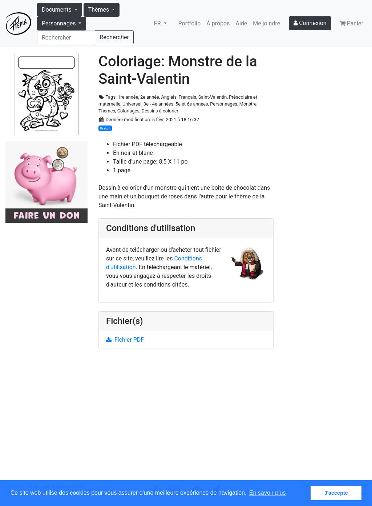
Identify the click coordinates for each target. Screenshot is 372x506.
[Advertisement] (186, 419)
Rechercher (114, 37)
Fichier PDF (125, 339)
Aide (241, 23)
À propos (218, 23)
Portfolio (189, 23)
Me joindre (266, 23)
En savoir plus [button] (267, 493)
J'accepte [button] (336, 493)
